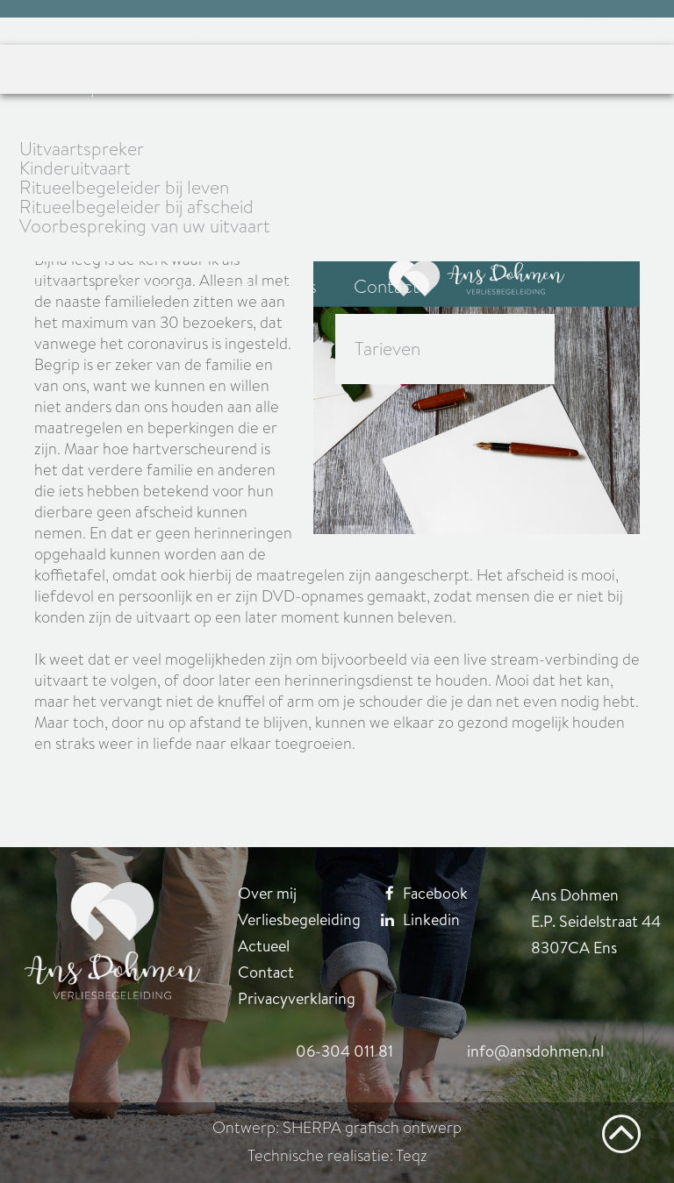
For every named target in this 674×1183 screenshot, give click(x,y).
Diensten (153, 287)
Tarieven (387, 349)
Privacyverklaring (296, 998)
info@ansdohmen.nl (535, 1051)
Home (43, 34)
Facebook (418, 893)
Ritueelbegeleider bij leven (124, 187)
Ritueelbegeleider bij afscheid (136, 207)
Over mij (267, 893)
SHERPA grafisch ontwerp (372, 1127)
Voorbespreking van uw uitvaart (144, 226)
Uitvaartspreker (80, 87)
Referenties (271, 287)
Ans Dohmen (155, 34)
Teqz (411, 1155)
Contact (386, 287)
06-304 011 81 (344, 1051)
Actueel (49, 287)
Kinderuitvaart (75, 168)
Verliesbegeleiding (299, 919)
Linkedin (414, 919)
